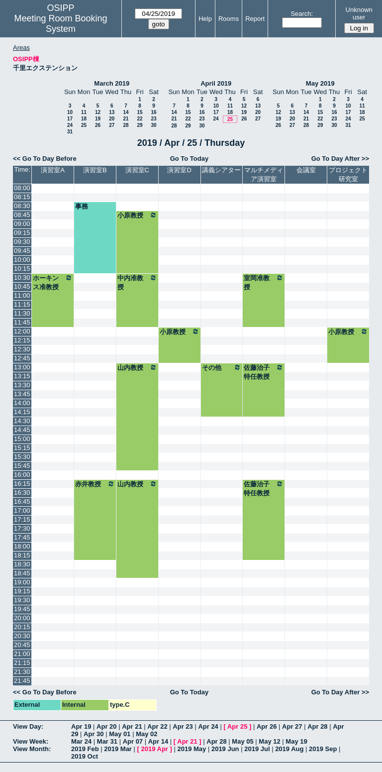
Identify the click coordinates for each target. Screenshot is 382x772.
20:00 (22, 618)
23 (153, 118)
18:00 (22, 546)
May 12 (269, 741)
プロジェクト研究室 (348, 174)
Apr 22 (157, 726)
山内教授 (137, 367)
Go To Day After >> (340, 158)
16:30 (22, 492)
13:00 (22, 367)
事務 (81, 206)
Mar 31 (107, 741)
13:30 (22, 385)
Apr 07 (133, 741)
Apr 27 (292, 726)
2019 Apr (154, 749)
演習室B (95, 170)
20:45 (22, 645)
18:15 (22, 555)
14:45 (22, 430)
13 (111, 112)
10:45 (22, 286)
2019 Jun (225, 749)
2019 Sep (323, 749)
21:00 (22, 654)
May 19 (296, 741)
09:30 (22, 241)
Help (205, 18)
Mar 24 (81, 741)
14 (125, 112)
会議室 (306, 170)
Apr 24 (208, 726)
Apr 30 (93, 734)
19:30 (22, 600)
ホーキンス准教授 (53, 282)
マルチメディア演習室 (263, 174)
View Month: (32, 749)
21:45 (22, 680)
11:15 (22, 304)
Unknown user (359, 13)
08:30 (22, 206)
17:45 (22, 537)
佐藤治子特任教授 (264, 371)
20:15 (22, 627)
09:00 (22, 223)
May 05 (242, 741)
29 (139, 125)
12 (97, 112)
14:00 (22, 403)
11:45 (22, 322)
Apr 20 (106, 726)
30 (153, 125)
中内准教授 (137, 282)
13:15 (22, 376)
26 (97, 125)
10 (70, 112)
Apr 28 (317, 726)
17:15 (22, 519)
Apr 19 (81, 726)
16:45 (22, 501)
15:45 (22, 465)
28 (125, 125)
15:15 (22, 447)
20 (111, 118)
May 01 (119, 734)
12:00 (22, 331)
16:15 (22, 483)
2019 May (191, 749)
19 (97, 118)
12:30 (22, 349)
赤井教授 (95, 484)
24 (70, 125)
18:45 (22, 573)
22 (139, 118)
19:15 (22, 591)
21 (125, 118)
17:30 (22, 528)
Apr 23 (182, 726)
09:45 (22, 250)
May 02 (146, 734)
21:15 (22, 662)
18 (84, 118)
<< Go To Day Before (45, 158)
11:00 (22, 295)
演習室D (179, 170)
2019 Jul (257, 749)
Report (255, 18)
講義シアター (221, 170)
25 (84, 125)
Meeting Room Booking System (60, 23)
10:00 (22, 259)
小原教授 (137, 215)
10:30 (22, 277)
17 (70, 118)
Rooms (228, 18)
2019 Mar (118, 749)
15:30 (22, 456)
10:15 (22, 268)
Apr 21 (132, 726)
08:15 (22, 197)
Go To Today (189, 158)
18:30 (22, 564)
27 (111, 125)
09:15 (22, 232)
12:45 (22, 358)
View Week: (30, 741)
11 (84, 112)
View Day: (28, 726)
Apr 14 (158, 741)
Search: (301, 13)
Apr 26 (267, 726)
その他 (222, 367)
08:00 (22, 188)
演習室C (137, 170)
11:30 (22, 313)
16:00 (22, 474)
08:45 (22, 215)
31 (70, 131)
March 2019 (111, 83)
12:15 (22, 340)
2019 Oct (84, 756)
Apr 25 (237, 726)
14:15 (22, 412)
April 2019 (215, 83)
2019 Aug (289, 749)
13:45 (22, 394)
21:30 (22, 671)
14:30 (22, 421)
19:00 (22, 582)
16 (153, 112)
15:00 (22, 438)
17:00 (22, 510)
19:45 (22, 609)
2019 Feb (85, 749)
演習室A (53, 170)
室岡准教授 (264, 282)
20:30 (22, 636)
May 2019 (320, 83)
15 (139, 112)
